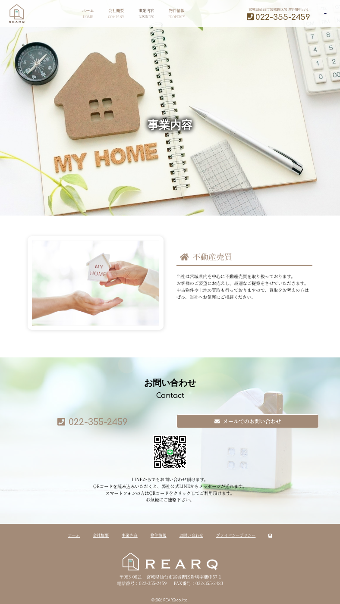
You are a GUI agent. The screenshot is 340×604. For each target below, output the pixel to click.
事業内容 (121, 14)
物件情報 (152, 14)
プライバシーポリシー (236, 535)
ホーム (63, 14)
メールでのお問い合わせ (247, 421)
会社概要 (91, 14)
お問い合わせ (191, 535)
